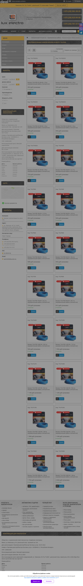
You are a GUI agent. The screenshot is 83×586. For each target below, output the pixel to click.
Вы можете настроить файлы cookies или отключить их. (40, 577)
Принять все (36, 581)
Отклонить (49, 581)
